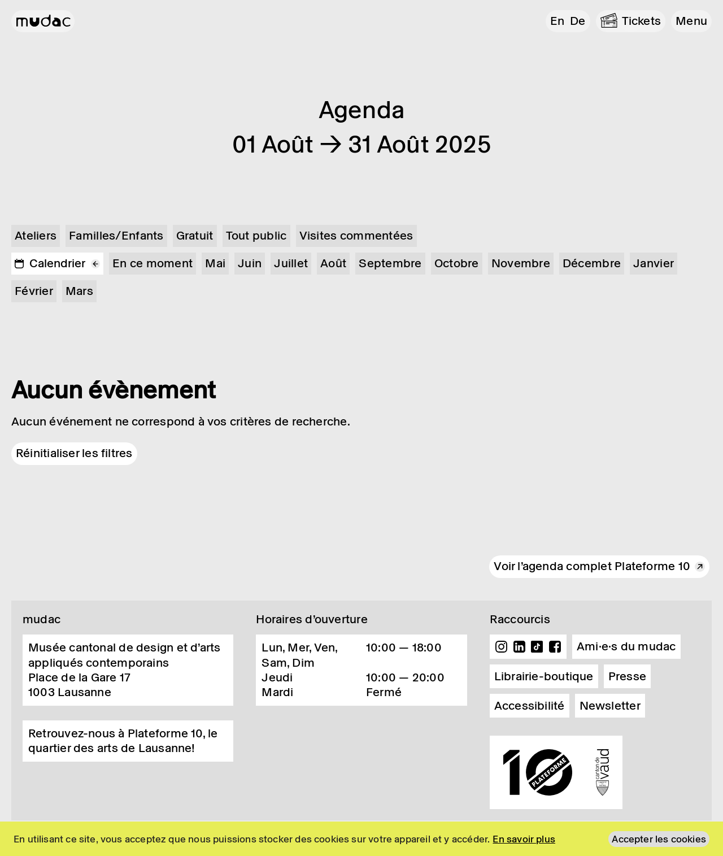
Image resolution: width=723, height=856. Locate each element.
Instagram (501, 647)
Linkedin (519, 647)
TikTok (537, 647)
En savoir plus (524, 839)
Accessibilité (529, 705)
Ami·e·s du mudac (626, 646)
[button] (691, 21)
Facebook (554, 647)
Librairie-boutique (544, 676)
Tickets (641, 21)
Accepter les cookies (659, 839)
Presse (627, 676)
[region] (361, 839)
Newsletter (610, 705)
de (577, 21)
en (557, 21)
